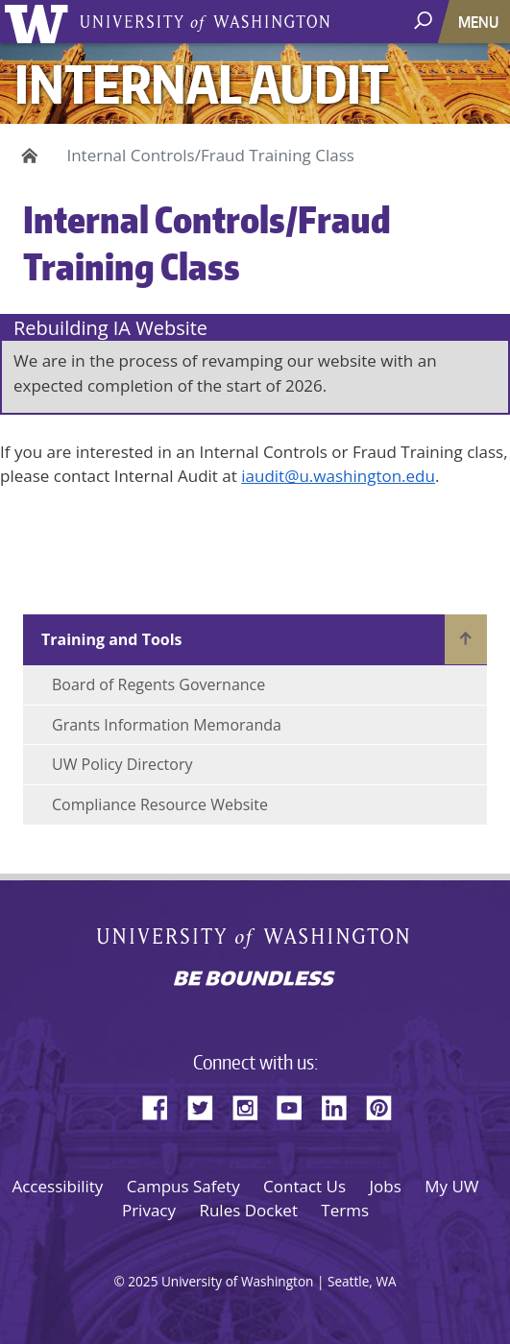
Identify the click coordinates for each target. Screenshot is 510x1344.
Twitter (207, 1105)
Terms (345, 1210)
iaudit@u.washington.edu (338, 476)
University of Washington (40, 21)
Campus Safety (183, 1186)
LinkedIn (341, 1105)
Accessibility (57, 1186)
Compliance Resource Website (160, 804)
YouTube (297, 1105)
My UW (451, 1186)
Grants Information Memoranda (166, 724)
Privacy (149, 1210)
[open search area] (425, 20)
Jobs (385, 1186)
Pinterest (386, 1105)
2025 (143, 1281)
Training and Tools (111, 639)
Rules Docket (248, 1210)
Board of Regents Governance (158, 684)
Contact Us (304, 1186)
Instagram (251, 1105)
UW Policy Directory (122, 764)
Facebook (162, 1105)
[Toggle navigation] (480, 21)
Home (26, 155)
